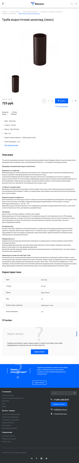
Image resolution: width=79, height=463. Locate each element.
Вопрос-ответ (6, 441)
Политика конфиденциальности (13, 398)
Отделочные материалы (10, 417)
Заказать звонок (59, 404)
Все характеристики (11, 145)
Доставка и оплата (8, 436)
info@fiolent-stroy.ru (60, 409)
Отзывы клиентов (8, 395)
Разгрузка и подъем (9, 439)
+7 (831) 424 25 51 (61, 400)
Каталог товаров (8, 411)
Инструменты (6, 425)
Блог (3, 404)
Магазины (5, 401)
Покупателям (7, 432)
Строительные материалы (11, 414)
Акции (4, 406)
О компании (6, 392)
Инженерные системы (9, 428)
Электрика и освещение (10, 420)
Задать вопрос (39, 352)
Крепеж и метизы (8, 422)
